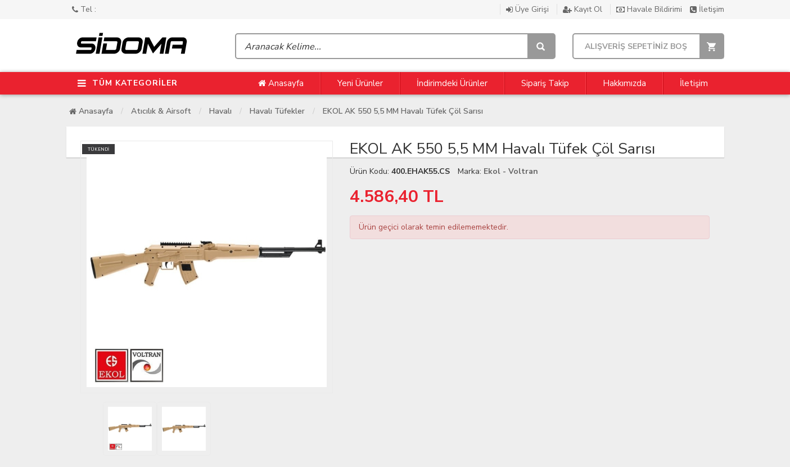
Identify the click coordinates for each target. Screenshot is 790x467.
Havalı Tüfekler (277, 111)
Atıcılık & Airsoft (161, 111)
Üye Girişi (528, 9)
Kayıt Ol (583, 9)
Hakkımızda (624, 83)
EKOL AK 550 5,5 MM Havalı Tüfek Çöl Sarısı (403, 111)
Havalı (220, 111)
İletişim (707, 9)
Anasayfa (281, 83)
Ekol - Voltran (511, 171)
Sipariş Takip (545, 83)
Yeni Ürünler (360, 83)
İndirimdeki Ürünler (452, 83)
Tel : (84, 9)
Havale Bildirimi (650, 9)
